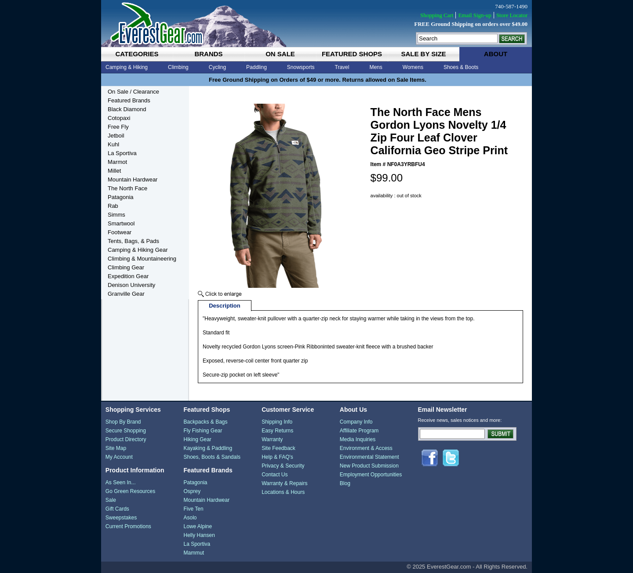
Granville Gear (126, 293)
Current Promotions (128, 526)
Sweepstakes (121, 518)
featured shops (352, 54)
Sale (111, 500)
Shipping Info (277, 422)
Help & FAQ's (277, 457)
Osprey (191, 491)
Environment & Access (366, 448)
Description (224, 305)
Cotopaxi (119, 118)
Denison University (131, 285)
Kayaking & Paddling (207, 448)
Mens (375, 67)
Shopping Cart (436, 15)
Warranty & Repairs (284, 483)
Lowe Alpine (197, 526)
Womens (413, 67)
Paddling (256, 67)
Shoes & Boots (461, 67)
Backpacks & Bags (205, 422)
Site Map (116, 448)
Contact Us (274, 474)
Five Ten (193, 509)
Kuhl (113, 144)
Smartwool (121, 223)
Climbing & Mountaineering (142, 258)
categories (136, 54)
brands (208, 54)
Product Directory (126, 439)
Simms (116, 214)
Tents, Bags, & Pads (133, 241)
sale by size (423, 54)
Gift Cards (117, 509)
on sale (280, 54)
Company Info (356, 422)
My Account (119, 457)
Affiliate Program (359, 431)
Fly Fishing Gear (202, 431)
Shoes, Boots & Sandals (211, 457)
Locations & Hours (283, 492)
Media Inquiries (357, 439)
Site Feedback (278, 448)
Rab (113, 206)
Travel (342, 67)
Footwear (119, 232)
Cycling (217, 67)
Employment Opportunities (371, 474)
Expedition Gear (128, 276)
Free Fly (118, 126)
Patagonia (121, 197)
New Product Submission (369, 466)
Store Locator (512, 15)
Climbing (178, 67)
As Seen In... (121, 482)
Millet (114, 170)
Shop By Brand (123, 422)
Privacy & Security (283, 466)
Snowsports (301, 67)
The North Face (127, 188)
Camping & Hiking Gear (138, 250)
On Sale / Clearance (133, 91)
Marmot (117, 162)
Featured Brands (129, 100)
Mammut (193, 553)
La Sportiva (122, 153)
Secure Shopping (126, 431)
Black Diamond (127, 109)
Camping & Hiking (127, 67)
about (495, 54)
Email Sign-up (474, 15)
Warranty (272, 439)
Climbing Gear (126, 267)
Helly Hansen (199, 535)
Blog (345, 483)
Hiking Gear (197, 439)
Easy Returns (277, 431)
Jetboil (116, 135)
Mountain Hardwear (132, 179)
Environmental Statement (369, 457)
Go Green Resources (130, 491)
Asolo (189, 518)
